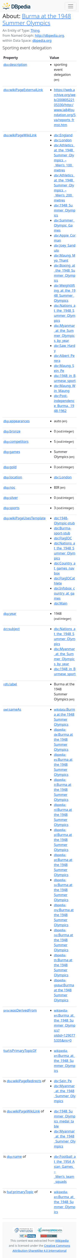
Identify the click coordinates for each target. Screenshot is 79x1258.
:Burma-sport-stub (62, 530)
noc (9, 487)
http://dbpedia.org (49, 35)
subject (11, 628)
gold (10, 467)
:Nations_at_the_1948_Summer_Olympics (64, 313)
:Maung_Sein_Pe (64, 368)
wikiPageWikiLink (20, 135)
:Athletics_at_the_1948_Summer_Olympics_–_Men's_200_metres (64, 188)
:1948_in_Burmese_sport (65, 378)
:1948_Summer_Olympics (64, 210)
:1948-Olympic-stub (64, 520)
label (10, 684)
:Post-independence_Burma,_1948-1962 (64, 403)
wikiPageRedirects (24, 1081)
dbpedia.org (42, 40)
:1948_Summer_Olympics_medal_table (64, 1119)
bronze (11, 431)
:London (63, 140)
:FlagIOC (63, 538)
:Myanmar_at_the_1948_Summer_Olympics (64, 1093)
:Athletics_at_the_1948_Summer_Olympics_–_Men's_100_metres (64, 157)
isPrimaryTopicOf (19, 1050)
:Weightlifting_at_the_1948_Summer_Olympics (64, 293)
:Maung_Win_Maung (64, 388)
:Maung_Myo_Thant (64, 258)
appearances (16, 421)
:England (63, 135)
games (11, 451)
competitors (15, 441)
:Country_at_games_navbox (64, 568)
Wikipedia (62, 1241)
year (9, 613)
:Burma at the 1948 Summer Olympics (64, 717)
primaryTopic (20, 1192)
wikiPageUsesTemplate (24, 518)
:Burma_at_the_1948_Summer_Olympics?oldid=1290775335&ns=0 (64, 1025)
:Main (60, 603)
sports (11, 508)
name (14, 1156)
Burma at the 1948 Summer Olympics (37, 19)
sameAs (12, 709)
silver (10, 497)
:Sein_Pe (63, 1081)
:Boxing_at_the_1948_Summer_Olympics (64, 273)
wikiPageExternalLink (23, 90)
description (15, 64)
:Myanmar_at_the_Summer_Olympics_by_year (64, 333)
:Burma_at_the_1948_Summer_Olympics (64, 1061)
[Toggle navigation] (70, 6)
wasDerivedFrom (20, 1010)
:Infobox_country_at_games (64, 593)
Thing (35, 30)
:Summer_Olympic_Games (64, 225)
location (12, 477)
